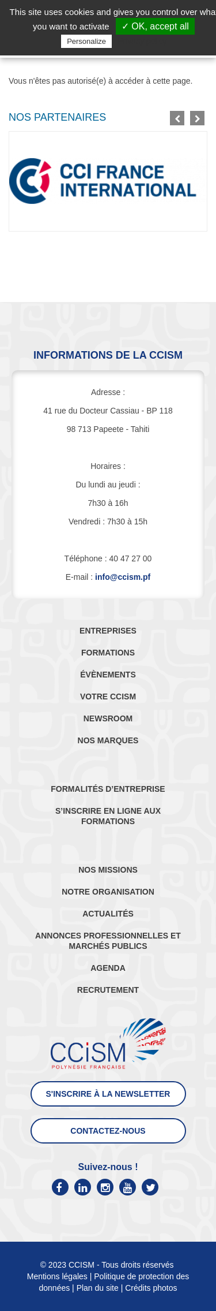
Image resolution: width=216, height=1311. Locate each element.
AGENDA (108, 968)
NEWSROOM (108, 718)
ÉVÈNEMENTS (107, 674)
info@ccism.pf (122, 577)
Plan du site (98, 1288)
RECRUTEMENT (108, 990)
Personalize (86, 41)
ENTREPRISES (108, 630)
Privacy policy (142, 41)
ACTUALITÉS (108, 913)
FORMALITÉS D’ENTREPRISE (108, 789)
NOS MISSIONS (108, 869)
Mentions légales (57, 1276)
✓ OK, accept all (155, 26)
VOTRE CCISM (108, 696)
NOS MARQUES (108, 740)
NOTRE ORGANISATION (108, 891)
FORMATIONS (108, 652)
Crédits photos (151, 1288)
